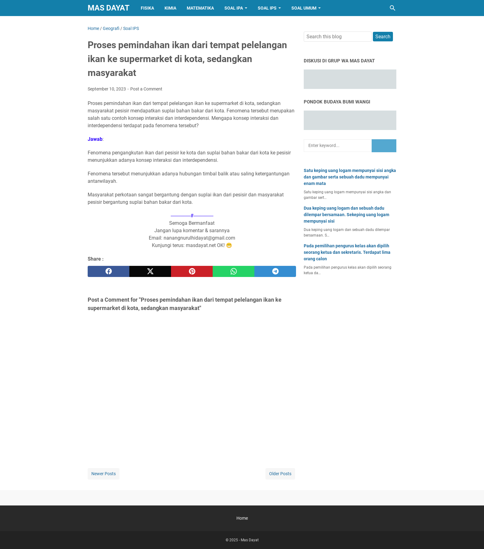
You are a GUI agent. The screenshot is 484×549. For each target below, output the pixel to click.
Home (242, 518)
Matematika (200, 8)
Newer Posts (103, 473)
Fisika (147, 8)
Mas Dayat (108, 7)
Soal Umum (303, 8)
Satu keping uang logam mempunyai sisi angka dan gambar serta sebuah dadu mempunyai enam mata (350, 177)
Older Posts (280, 473)
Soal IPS (267, 8)
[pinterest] (192, 271)
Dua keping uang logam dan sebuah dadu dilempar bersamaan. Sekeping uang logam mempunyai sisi (346, 215)
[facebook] (108, 271)
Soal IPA (233, 8)
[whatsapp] (233, 271)
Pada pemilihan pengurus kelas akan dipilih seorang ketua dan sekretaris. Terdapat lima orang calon (347, 252)
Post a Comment (146, 88)
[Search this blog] (392, 8)
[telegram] (275, 271)
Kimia (170, 8)
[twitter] (150, 271)
